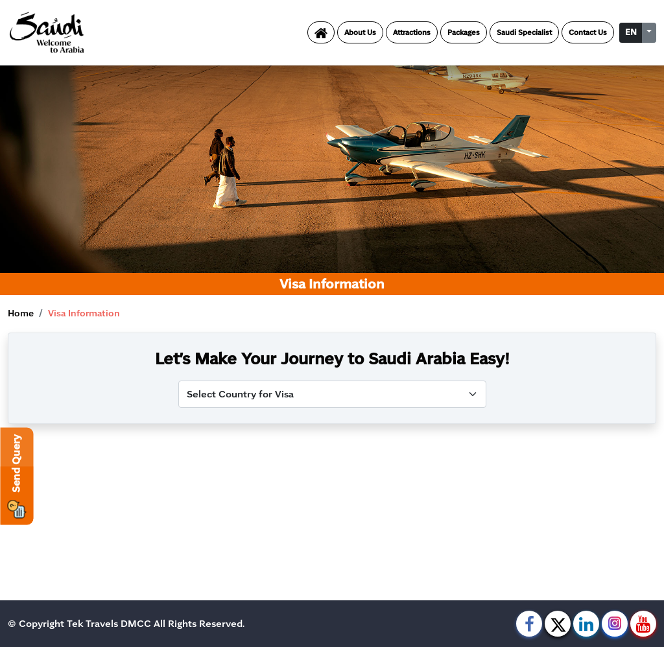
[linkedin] (586, 624)
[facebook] (529, 624)
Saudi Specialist (524, 32)
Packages (463, 32)
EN (631, 32)
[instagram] (615, 624)
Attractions (412, 32)
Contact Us (588, 32)
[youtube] (643, 624)
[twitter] (558, 624)
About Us (360, 32)
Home (21, 313)
